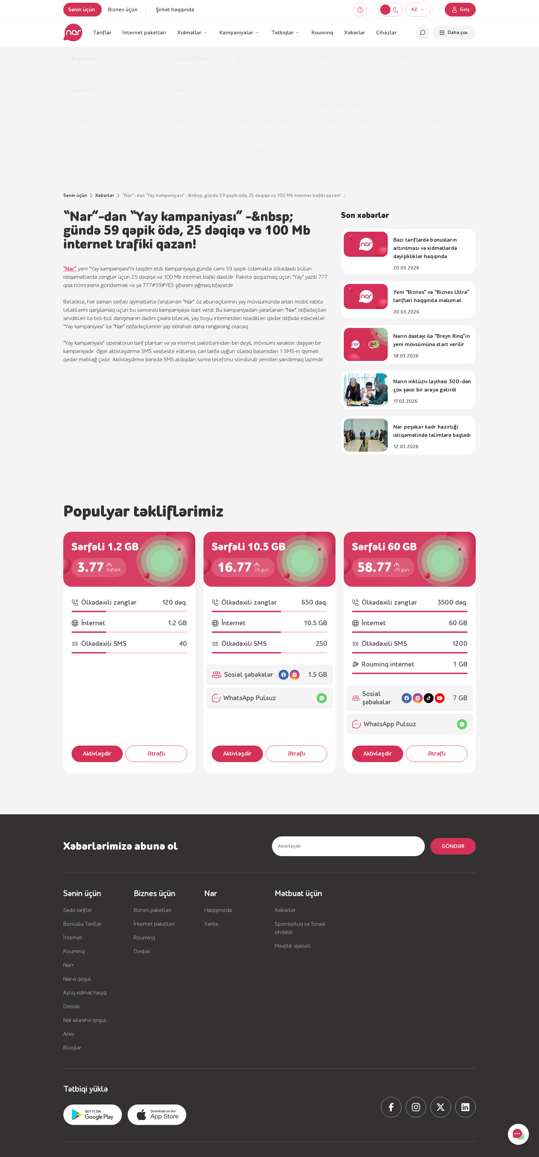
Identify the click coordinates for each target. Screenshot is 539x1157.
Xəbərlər (354, 33)
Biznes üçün (123, 10)
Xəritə (211, 924)
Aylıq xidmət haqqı (85, 993)
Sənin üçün (81, 10)
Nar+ (68, 965)
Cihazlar (386, 33)
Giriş (460, 9)
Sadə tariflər (77, 910)
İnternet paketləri (144, 33)
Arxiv (68, 1034)
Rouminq (322, 33)
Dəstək (71, 1006)
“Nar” (70, 269)
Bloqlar (72, 1048)
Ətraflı (156, 753)
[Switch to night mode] (385, 9)
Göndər (453, 846)
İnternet (72, 938)
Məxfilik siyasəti (292, 946)
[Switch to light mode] (395, 9)
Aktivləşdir (97, 753)
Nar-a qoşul (77, 979)
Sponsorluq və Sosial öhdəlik (300, 928)
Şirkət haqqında (175, 10)
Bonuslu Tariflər (82, 924)
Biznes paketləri (152, 910)
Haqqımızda (218, 910)
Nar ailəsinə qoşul (84, 1020)
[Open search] (422, 33)
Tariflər (102, 33)
